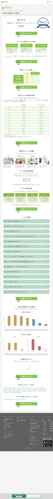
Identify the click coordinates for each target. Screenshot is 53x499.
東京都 (16, 10)
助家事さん (32, 438)
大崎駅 (5, 388)
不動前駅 (19, 389)
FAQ (5, 429)
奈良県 (51, 428)
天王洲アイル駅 (7, 389)
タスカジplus (33, 436)
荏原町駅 (43, 389)
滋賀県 (51, 430)
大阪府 (51, 422)
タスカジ (4, 10)
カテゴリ (10, 10)
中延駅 (39, 389)
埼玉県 (44, 430)
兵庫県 (51, 424)
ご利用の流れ (7, 425)
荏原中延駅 (24, 391)
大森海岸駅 (6, 392)
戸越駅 (11, 392)
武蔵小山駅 (42, 388)
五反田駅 (9, 388)
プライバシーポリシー (35, 421)
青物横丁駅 (35, 391)
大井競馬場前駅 (17, 392)
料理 (12, 399)
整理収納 (8, 399)
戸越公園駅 (34, 389)
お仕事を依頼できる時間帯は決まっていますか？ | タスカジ (27, 184)
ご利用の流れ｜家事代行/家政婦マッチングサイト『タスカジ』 (27, 204)
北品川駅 (23, 388)
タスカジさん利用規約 (35, 425)
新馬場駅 (30, 391)
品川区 (21, 10)
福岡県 (44, 434)
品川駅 (27, 388)
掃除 (4, 399)
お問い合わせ (33, 431)
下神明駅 (28, 389)
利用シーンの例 (7, 427)
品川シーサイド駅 (34, 388)
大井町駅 (18, 388)
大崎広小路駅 (11, 391)
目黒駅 (13, 388)
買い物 (20, 399)
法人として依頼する (8, 434)
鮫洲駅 (40, 391)
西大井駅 (14, 389)
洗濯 (24, 399)
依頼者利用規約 (33, 423)
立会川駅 (44, 391)
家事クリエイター (34, 444)
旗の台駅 (5, 391)
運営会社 (32, 419)
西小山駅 (23, 389)
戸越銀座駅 (18, 391)
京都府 (51, 426)
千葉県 (44, 428)
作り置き (16, 399)
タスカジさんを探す (8, 423)
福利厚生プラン (7, 436)
